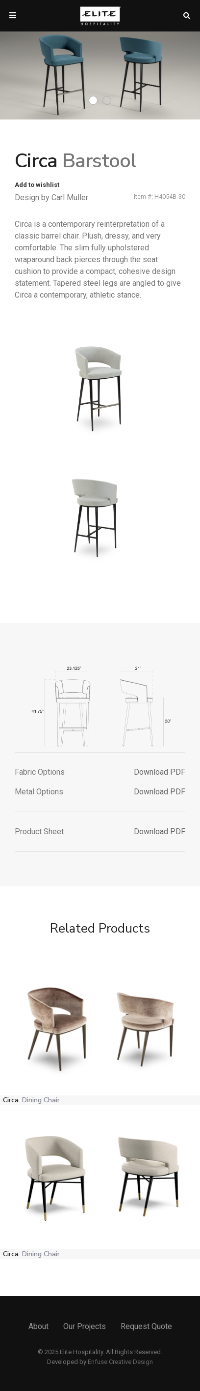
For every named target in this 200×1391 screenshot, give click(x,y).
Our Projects (84, 1326)
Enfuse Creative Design (120, 1361)
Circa (31, 1100)
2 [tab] (106, 100)
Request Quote (146, 1326)
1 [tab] (93, 100)
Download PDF (159, 772)
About (38, 1326)
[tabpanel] (100, 75)
